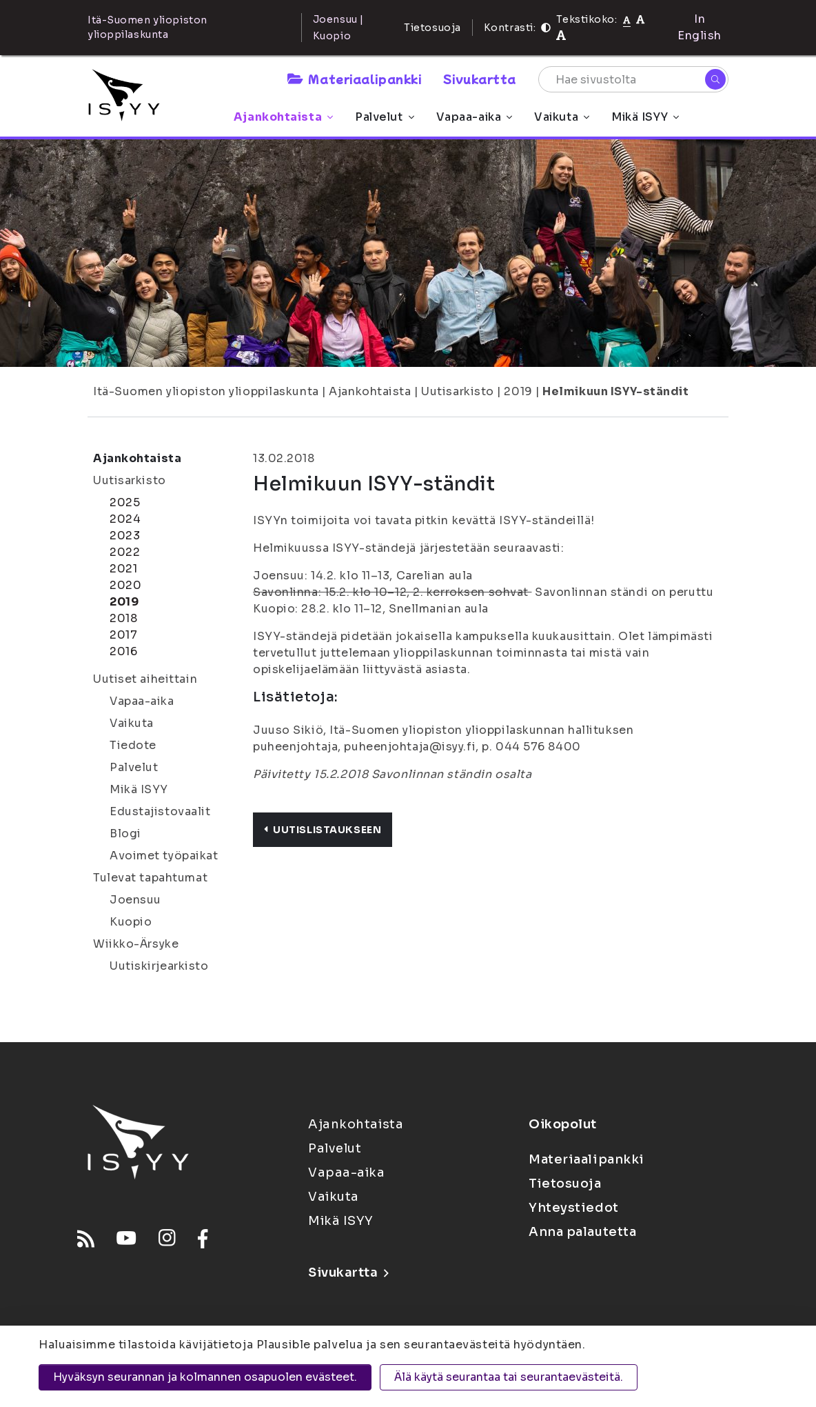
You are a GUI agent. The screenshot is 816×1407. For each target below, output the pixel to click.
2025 (125, 502)
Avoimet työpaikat (164, 855)
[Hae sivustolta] (633, 79)
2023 (125, 535)
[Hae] (715, 79)
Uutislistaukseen (322, 830)
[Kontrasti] (546, 27)
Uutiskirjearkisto (159, 966)
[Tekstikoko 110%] (640, 19)
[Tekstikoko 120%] (561, 35)
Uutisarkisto (457, 391)
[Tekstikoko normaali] (627, 19)
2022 (125, 552)
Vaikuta (561, 117)
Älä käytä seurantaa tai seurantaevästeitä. (508, 1377)
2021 (123, 568)
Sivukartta (479, 78)
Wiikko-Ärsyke (135, 944)
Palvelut (384, 117)
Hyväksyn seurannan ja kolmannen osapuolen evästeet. (205, 1377)
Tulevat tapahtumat (150, 877)
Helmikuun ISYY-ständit (615, 391)
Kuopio (131, 922)
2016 (123, 651)
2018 (123, 618)
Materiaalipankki (354, 78)
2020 (125, 585)
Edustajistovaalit (160, 811)
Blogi (125, 833)
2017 (123, 635)
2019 (518, 391)
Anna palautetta (582, 1231)
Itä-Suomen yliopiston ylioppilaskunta (206, 391)
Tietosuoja (432, 27)
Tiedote (133, 745)
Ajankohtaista (283, 117)
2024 (125, 519)
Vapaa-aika (474, 117)
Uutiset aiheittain (145, 679)
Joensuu (135, 899)
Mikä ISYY (645, 117)
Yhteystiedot (574, 1207)
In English (699, 27)
